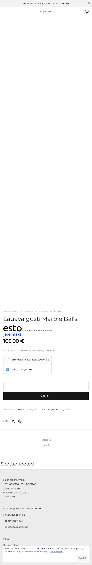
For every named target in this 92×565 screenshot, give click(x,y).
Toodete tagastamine (15, 505)
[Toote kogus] (46, 357)
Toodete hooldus (13, 499)
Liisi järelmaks (11, 529)
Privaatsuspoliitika (14, 493)
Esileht (6, 283)
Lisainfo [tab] (46, 416)
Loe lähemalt (56, 551)
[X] (13, 392)
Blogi (6, 517)
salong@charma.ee (14, 458)
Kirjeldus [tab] (46, 411)
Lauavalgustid (29, 283)
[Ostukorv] (87, 12)
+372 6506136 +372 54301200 (19, 462)
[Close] (89, 3)
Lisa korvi (46, 367)
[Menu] (5, 12)
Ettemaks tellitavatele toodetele (30, 331)
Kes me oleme (11, 523)
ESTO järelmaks (12, 535)
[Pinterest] (20, 392)
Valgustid (16, 283)
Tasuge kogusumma (24, 340)
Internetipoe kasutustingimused (22, 487)
